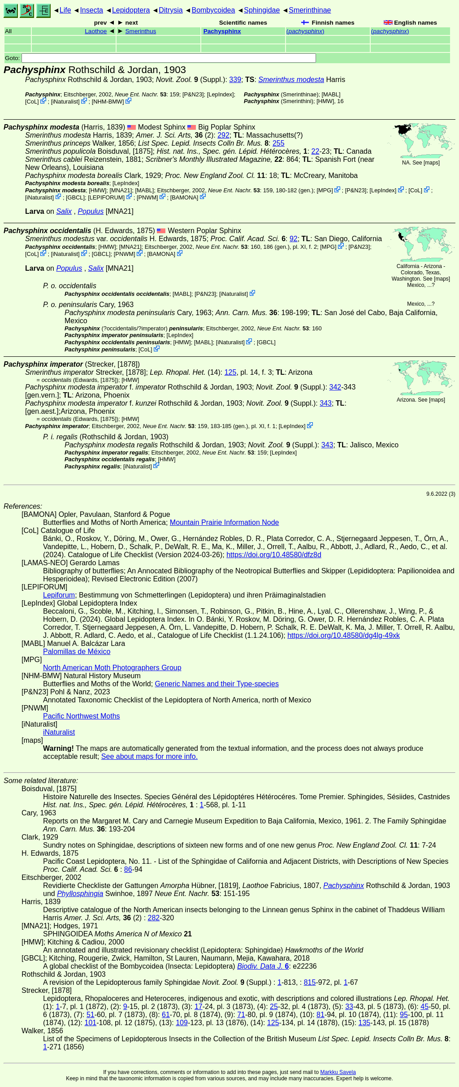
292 (223, 135)
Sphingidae (262, 10)
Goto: (160, 58)
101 (90, 1022)
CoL (32, 101)
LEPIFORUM (106, 197)
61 (166, 1014)
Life (65, 10)
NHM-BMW (107, 101)
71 (241, 1014)
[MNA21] (120, 190)
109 (182, 1022)
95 (404, 1014)
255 (279, 143)
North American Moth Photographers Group (112, 667)
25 (274, 1006)
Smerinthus (141, 31)
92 (294, 239)
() (305, 31)
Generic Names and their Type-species (217, 684)
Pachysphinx (222, 31)
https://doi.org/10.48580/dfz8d (273, 555)
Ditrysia (170, 10)
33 (349, 1006)
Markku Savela (337, 1072)
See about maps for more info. (149, 756)
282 (154, 918)
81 (320, 1014)
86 (128, 869)
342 (335, 387)
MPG (324, 190)
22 (316, 151)
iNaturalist (65, 101)
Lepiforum (59, 595)
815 (310, 982)
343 (326, 403)
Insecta (91, 10)
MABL (331, 94)
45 (424, 1006)
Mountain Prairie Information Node (224, 522)
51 (91, 1014)
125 (231, 372)
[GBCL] (75, 197)
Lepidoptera (131, 10)
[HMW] (325, 101)
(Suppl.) (190, 79)
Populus (91, 211)
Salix (64, 211)
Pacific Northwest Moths (81, 716)
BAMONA (184, 197)
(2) (174, 135)
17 (199, 1006)
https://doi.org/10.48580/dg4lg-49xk (343, 635)
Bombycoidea (213, 10)
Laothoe (96, 31)
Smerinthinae (310, 10)
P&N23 (193, 94)
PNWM (148, 197)
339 (235, 79)
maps (431, 163)
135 (365, 1022)
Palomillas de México (76, 651)
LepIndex (220, 94)
